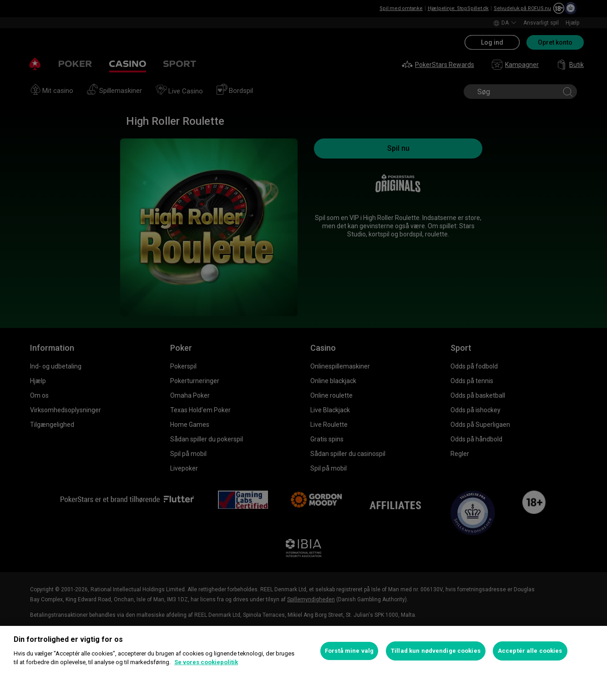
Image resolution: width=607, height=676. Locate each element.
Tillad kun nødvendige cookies (436, 650)
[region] (303, 651)
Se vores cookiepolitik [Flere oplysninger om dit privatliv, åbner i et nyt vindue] (206, 662)
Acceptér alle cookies (530, 650)
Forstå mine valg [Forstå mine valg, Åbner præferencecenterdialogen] (349, 650)
